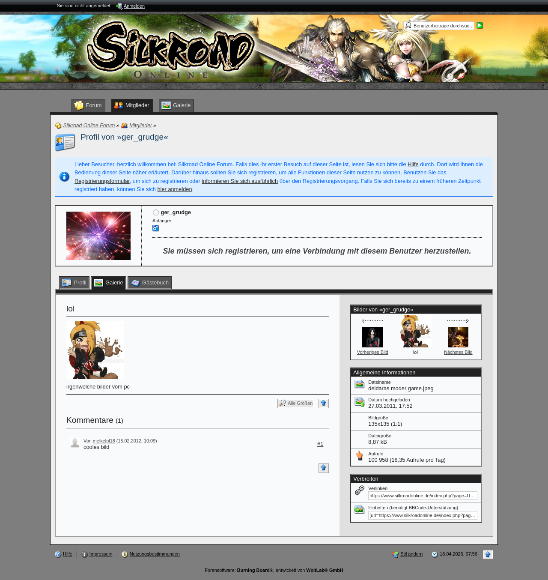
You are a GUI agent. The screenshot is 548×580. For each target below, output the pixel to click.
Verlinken (377, 488)
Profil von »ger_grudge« (124, 136)
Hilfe (413, 164)
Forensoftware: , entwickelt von (274, 570)
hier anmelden (174, 189)
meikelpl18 (104, 440)
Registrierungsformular (102, 181)
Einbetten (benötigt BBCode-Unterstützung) (413, 507)
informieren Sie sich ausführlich (240, 181)
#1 (320, 444)
